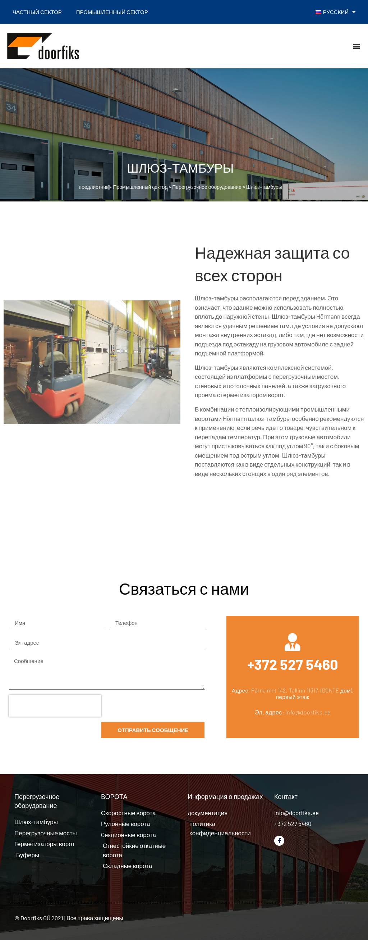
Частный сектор (37, 12)
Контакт (286, 796)
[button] (357, 46)
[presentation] (55, 706)
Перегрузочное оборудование (207, 187)
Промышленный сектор (112, 12)
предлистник (93, 187)
